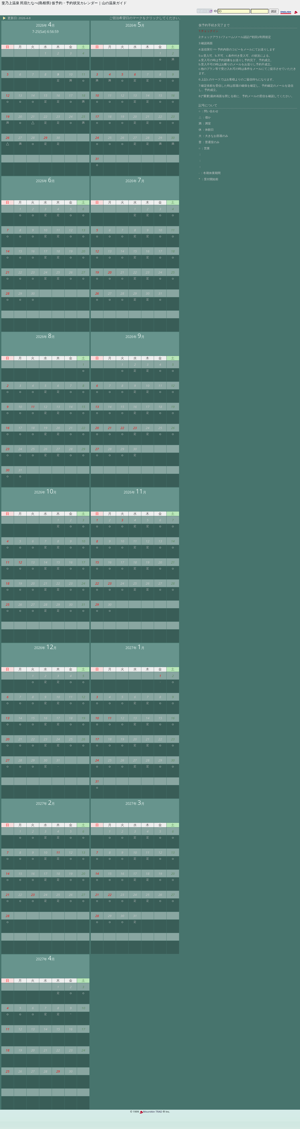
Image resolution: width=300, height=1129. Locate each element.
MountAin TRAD (151, 1111)
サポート (203, 11)
